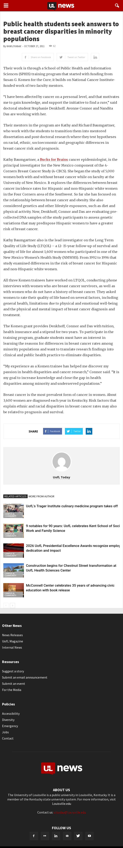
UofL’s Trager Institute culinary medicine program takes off (72, 506)
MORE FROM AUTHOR (41, 496)
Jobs (5, 732)
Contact (8, 738)
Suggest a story (13, 671)
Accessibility (11, 713)
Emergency (10, 726)
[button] (117, 5)
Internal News (12, 647)
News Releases (12, 635)
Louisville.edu (61, 804)
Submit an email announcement (24, 677)
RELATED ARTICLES (15, 496)
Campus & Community (10, 515)
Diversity (8, 720)
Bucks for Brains (54, 159)
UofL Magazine (12, 641)
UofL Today (14, 46)
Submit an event (13, 683)
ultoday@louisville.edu (70, 812)
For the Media (11, 690)
